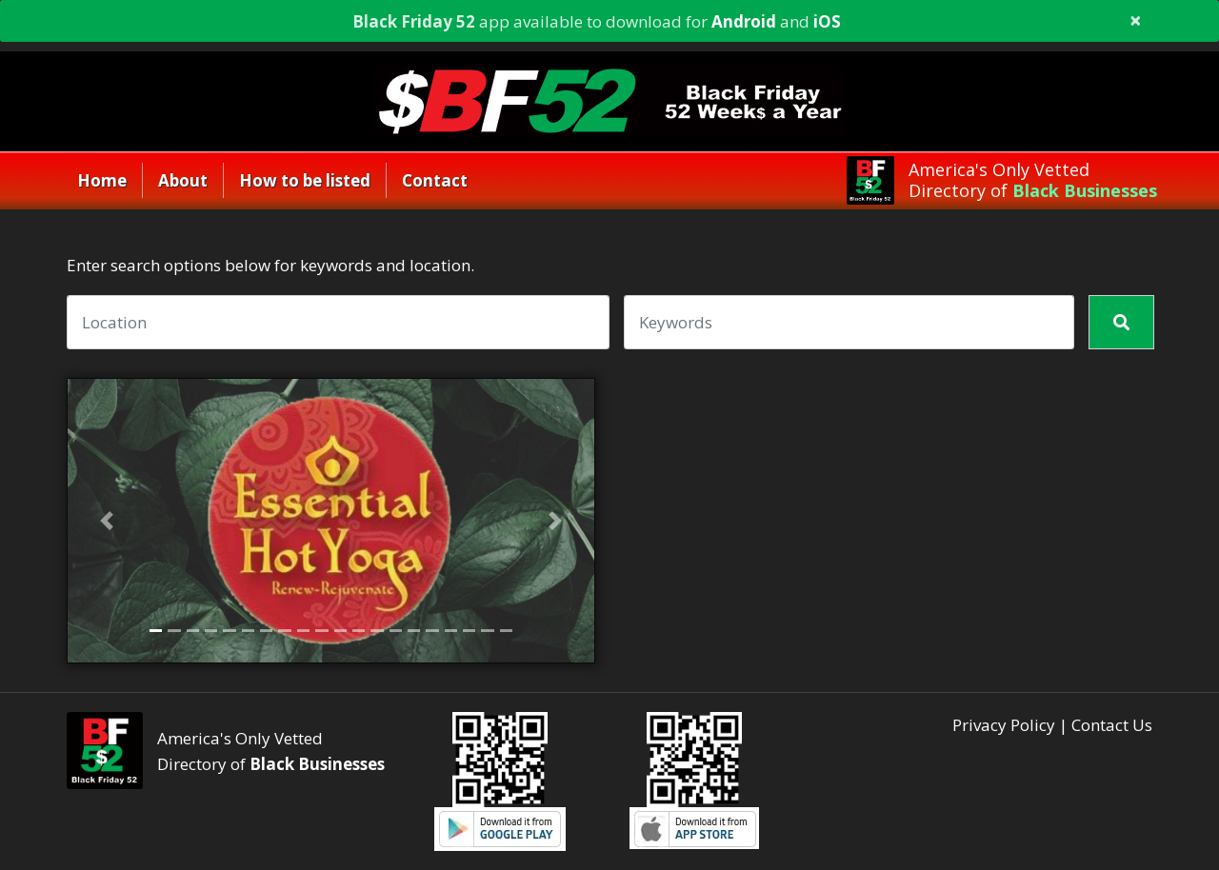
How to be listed (304, 180)
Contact (435, 180)
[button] (107, 520)
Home (102, 180)
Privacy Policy (1003, 725)
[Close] (1135, 23)
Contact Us (1111, 725)
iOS (827, 21)
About (183, 180)
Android (743, 21)
